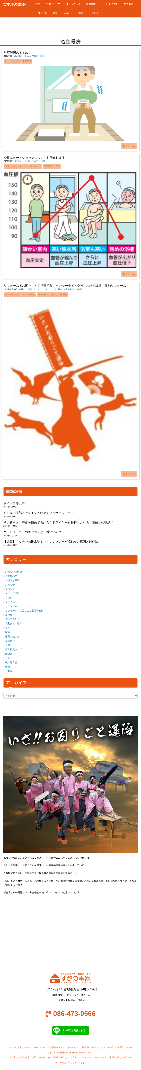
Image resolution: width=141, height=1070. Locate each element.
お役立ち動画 (12, 580)
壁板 (53, 294)
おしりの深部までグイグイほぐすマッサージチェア (38, 513)
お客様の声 (11, 576)
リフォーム (38, 289)
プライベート (12, 602)
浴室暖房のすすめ (16, 52)
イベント (10, 589)
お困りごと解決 (25, 289)
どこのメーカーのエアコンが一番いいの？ (32, 532)
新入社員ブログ (13, 649)
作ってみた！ (12, 619)
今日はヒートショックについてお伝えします (34, 157)
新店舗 (8, 654)
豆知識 (42, 161)
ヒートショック (12, 61)
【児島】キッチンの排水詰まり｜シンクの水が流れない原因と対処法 (50, 541)
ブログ (35, 56)
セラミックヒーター (14, 166)
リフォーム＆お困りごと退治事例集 (60, 289)
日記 (7, 658)
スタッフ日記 (24, 56)
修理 (7, 628)
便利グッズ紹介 (13, 623)
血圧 (58, 166)
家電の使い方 (12, 636)
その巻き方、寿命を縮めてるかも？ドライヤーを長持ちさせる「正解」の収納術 (58, 522)
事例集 (80, 289)
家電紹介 (10, 641)
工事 (7, 645)
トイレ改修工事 (14, 503)
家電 (41, 56)
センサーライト (12, 294)
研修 (7, 666)
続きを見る (129, 145)
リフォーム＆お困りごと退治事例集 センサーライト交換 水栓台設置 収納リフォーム (65, 285)
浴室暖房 (27, 61)
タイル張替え (29, 294)
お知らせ (10, 584)
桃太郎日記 (11, 662)
